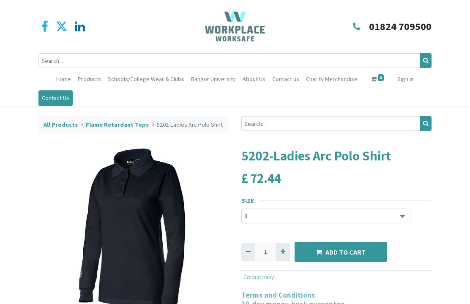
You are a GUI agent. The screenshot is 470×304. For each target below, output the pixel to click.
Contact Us (55, 98)
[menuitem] (63, 79)
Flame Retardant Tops (117, 124)
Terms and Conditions (278, 295)
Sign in (405, 79)
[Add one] (283, 252)
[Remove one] (248, 252)
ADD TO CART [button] (341, 252)
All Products (61, 124)
